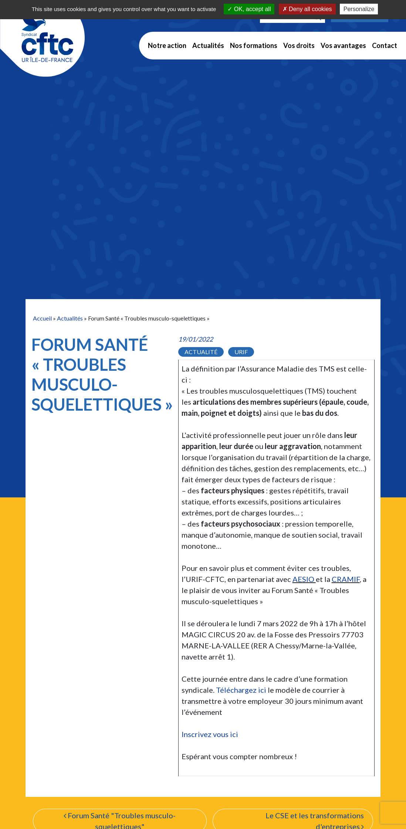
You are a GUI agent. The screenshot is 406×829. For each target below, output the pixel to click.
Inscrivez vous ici (210, 734)
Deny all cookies (307, 9)
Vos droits (299, 45)
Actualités (208, 45)
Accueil (42, 318)
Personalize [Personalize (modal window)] (359, 9)
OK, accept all (249, 9)
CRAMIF (346, 579)
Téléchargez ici (241, 689)
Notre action (167, 45)
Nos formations (253, 45)
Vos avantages (343, 45)
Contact (384, 45)
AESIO (304, 579)
